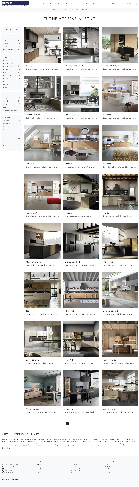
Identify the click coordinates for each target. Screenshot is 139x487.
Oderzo (5, 130)
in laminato (6, 69)
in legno (5, 72)
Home (53, 10)
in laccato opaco (8, 66)
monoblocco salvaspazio (10, 110)
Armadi (107, 469)
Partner (38, 465)
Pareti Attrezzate (109, 467)
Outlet (113, 4)
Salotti (106, 465)
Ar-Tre (4, 40)
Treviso (5, 148)
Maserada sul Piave (8, 124)
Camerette (108, 473)
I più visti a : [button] (7, 118)
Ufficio (88, 4)
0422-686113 (8, 471)
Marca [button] (4, 37)
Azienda (38, 462)
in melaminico (7, 75)
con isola (5, 101)
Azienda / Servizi (41, 4)
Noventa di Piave (7, 127)
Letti (106, 471)
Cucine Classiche (76, 469)
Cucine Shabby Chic (77, 473)
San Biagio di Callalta (9, 136)
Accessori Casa (77, 4)
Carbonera (6, 121)
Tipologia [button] (6, 95)
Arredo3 (5, 44)
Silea (4, 142)
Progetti (121, 4)
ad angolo (6, 98)
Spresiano (5, 145)
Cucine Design (75, 465)
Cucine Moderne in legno (80, 10)
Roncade (5, 133)
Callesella (5, 47)
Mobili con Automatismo (100, 4)
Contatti (129, 4)
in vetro (5, 87)
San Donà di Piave (8, 139)
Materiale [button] (5, 57)
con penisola (6, 104)
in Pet (4, 81)
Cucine (52, 4)
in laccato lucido (8, 63)
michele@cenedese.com (11, 469)
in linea (5, 107)
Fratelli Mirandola (8, 50)
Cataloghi (39, 467)
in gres (5, 60)
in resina (5, 84)
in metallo (5, 78)
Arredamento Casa (63, 4)
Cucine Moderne (67, 10)
